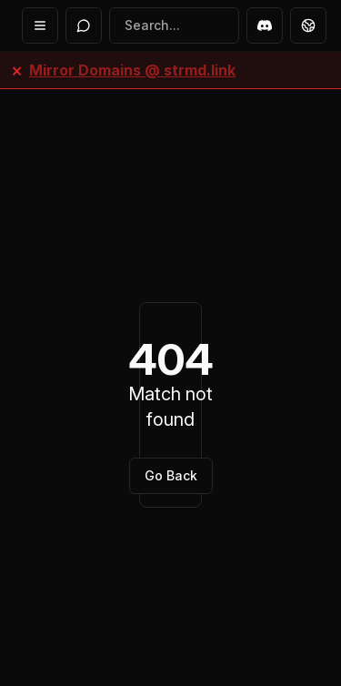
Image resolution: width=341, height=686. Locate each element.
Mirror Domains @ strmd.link (132, 70)
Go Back (171, 475)
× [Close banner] (17, 70)
